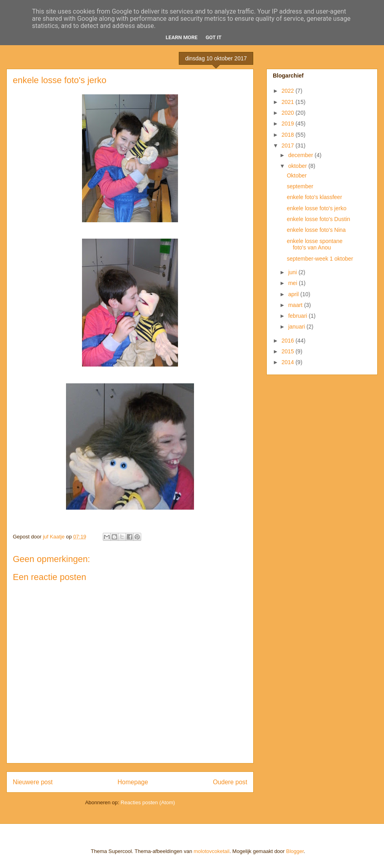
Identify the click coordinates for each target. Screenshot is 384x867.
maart (296, 305)
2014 (289, 362)
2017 (289, 145)
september (300, 186)
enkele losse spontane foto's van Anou (314, 244)
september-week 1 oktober (320, 258)
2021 (289, 102)
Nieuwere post (33, 782)
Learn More (182, 37)
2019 (289, 123)
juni (293, 272)
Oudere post (230, 782)
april (294, 294)
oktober (298, 166)
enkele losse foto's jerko (316, 208)
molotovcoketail (212, 851)
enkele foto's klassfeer (314, 197)
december (301, 155)
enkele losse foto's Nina (316, 230)
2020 (289, 113)
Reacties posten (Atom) (148, 802)
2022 (289, 91)
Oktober (297, 175)
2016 (289, 340)
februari (298, 316)
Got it (214, 37)
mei (293, 283)
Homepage (133, 782)
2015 (289, 351)
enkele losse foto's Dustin (318, 219)
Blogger (295, 851)
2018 (289, 135)
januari (297, 326)
